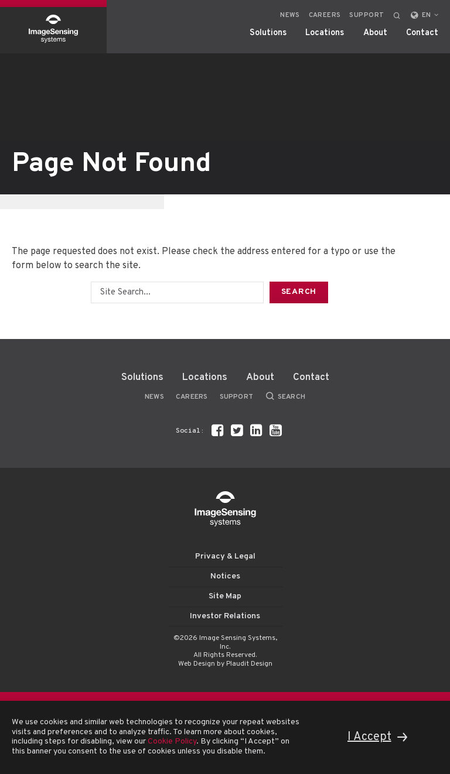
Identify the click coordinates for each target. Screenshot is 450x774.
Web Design (196, 664)
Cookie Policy (172, 741)
